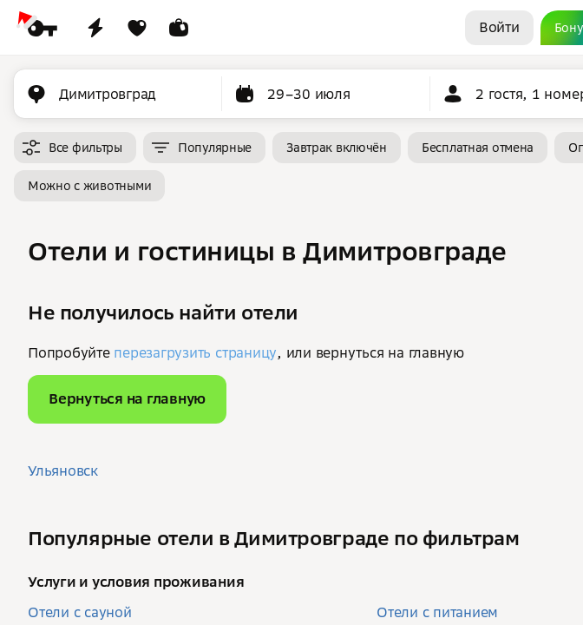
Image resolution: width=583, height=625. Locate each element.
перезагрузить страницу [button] (195, 352)
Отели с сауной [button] (80, 612)
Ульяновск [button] (63, 470)
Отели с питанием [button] (437, 612)
